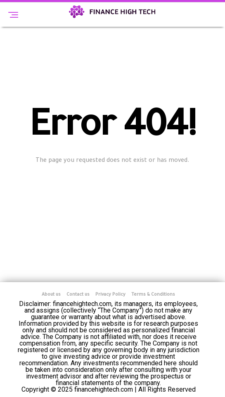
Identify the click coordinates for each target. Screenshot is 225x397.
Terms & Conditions (153, 294)
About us (51, 294)
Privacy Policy (110, 294)
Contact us (78, 294)
